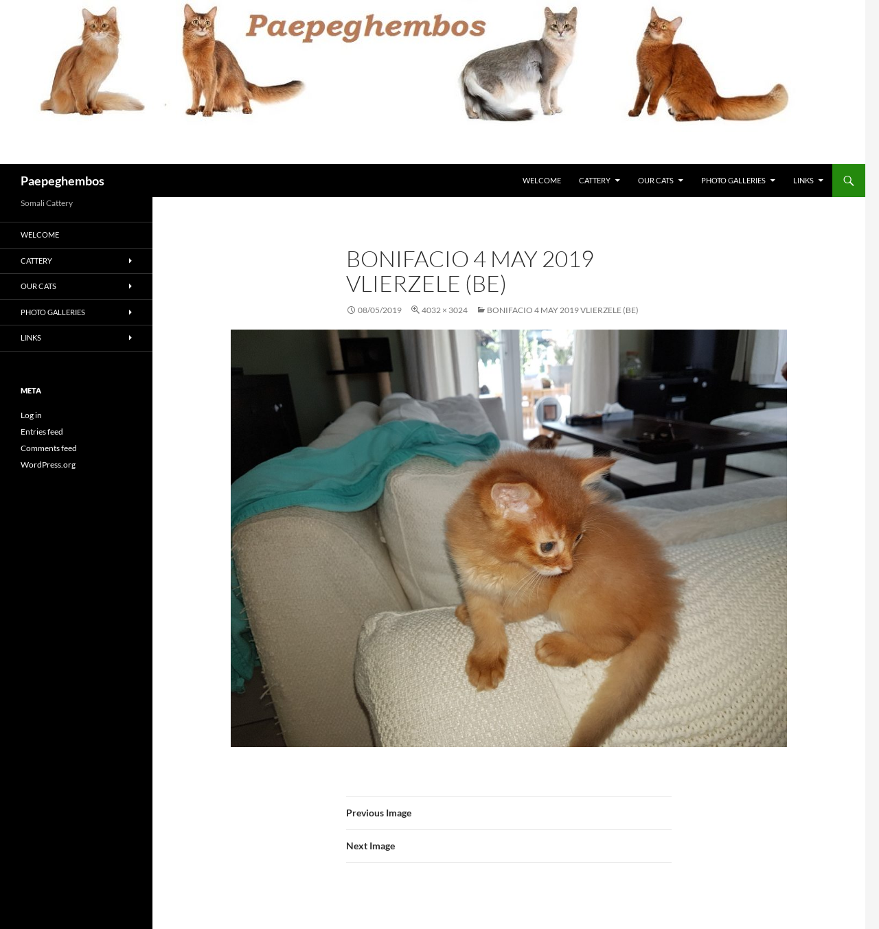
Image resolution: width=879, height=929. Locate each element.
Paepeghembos (62, 180)
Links (803, 180)
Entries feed (42, 431)
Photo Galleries (733, 180)
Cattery (594, 180)
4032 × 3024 (445, 310)
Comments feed (49, 448)
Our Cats (656, 180)
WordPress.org (48, 464)
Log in (31, 415)
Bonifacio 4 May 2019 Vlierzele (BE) (563, 310)
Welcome (542, 180)
